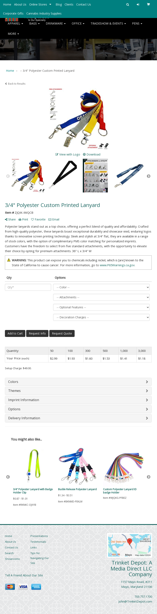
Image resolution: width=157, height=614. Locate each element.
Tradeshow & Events (108, 26)
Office (78, 26)
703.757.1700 (143, 596)
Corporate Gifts (13, 13)
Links (33, 547)
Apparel (15, 26)
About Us (20, 4)
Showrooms (12, 559)
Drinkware (56, 26)
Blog (59, 4)
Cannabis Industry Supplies (44, 13)
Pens (137, 26)
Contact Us (83, 4)
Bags (34, 26)
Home (7, 4)
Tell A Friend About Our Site (24, 575)
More (13, 37)
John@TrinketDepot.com (135, 601)
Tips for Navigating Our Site (39, 558)
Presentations (39, 536)
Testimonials (38, 542)
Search (9, 553)
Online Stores (38, 4)
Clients (69, 4)
